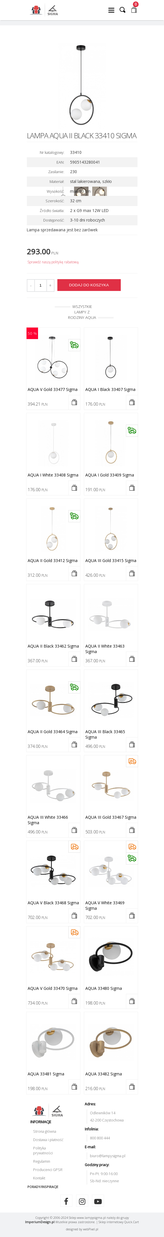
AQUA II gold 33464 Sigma (53, 731)
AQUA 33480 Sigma (103, 988)
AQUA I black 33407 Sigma (110, 389)
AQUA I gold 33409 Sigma (109, 475)
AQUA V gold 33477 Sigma (53, 389)
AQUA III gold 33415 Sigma (110, 560)
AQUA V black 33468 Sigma (53, 902)
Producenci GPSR (48, 1169)
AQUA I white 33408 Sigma (53, 475)
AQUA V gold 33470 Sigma (53, 988)
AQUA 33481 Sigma (46, 1074)
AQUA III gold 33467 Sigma (110, 817)
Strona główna (44, 1131)
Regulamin (41, 1161)
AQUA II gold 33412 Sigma (53, 560)
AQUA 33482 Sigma (103, 1074)
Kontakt (39, 1178)
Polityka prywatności (43, 1150)
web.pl (90, 1229)
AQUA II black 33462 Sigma (53, 646)
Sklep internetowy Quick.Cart (119, 1222)
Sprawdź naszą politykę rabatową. (53, 262)
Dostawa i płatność (48, 1139)
